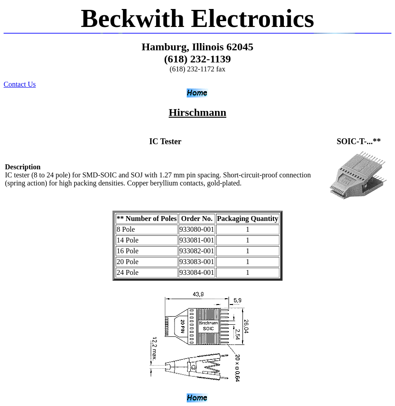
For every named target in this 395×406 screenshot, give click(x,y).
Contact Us (20, 84)
